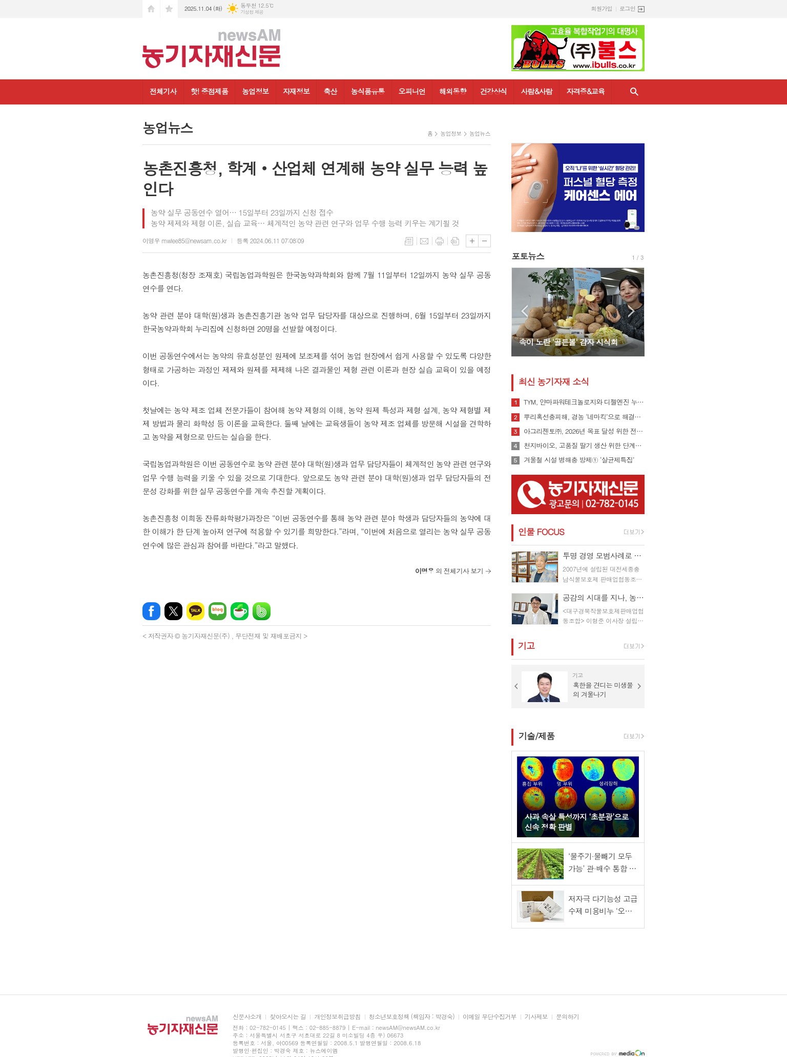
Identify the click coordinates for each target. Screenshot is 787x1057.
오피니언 (412, 91)
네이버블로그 (217, 611)
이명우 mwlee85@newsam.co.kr (184, 240)
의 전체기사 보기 (449, 571)
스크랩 (455, 241)
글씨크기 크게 (472, 241)
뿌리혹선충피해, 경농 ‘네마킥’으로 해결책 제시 (584, 416)
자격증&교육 (585, 91)
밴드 (262, 611)
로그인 (627, 8)
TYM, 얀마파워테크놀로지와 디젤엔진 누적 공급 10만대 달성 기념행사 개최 (584, 402)
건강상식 (493, 91)
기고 (526, 646)
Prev (524, 311)
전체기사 (163, 91)
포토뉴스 (527, 256)
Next (631, 311)
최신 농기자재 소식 (554, 381)
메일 (424, 241)
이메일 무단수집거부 (489, 1017)
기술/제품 (536, 736)
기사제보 (536, 1017)
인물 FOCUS (541, 531)
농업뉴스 (479, 133)
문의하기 (567, 1017)
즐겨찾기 (169, 9)
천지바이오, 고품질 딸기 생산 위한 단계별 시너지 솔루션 (584, 445)
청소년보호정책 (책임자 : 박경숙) (411, 1017)
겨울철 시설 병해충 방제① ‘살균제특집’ (579, 459)
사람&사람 (536, 91)
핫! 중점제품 (209, 91)
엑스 (173, 611)
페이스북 (151, 611)
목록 (409, 241)
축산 (330, 91)
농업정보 (255, 91)
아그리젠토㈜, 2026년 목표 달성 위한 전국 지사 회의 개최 (584, 431)
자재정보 (296, 91)
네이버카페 (239, 611)
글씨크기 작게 (484, 241)
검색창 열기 (634, 91)
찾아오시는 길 (288, 1017)
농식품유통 (368, 91)
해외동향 (452, 91)
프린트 (439, 241)
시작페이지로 (151, 9)
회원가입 (601, 8)
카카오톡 (195, 611)
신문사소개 (247, 1017)
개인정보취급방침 (337, 1017)
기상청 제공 (251, 12)
